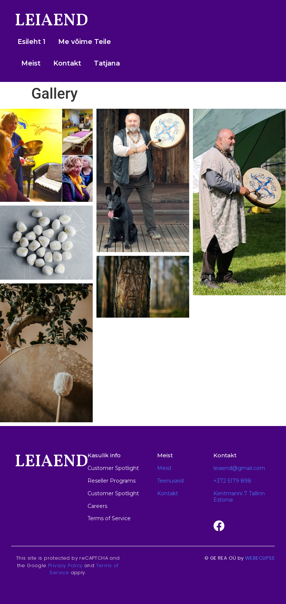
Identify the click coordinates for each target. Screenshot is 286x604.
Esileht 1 (31, 42)
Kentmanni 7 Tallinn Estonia (239, 496)
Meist (31, 63)
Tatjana (107, 63)
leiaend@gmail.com (239, 468)
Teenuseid (170, 480)
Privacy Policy (65, 565)
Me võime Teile (84, 42)
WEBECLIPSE (260, 558)
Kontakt (67, 63)
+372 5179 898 (232, 480)
